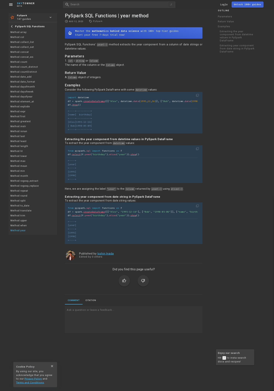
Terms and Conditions (30, 382)
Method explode (20, 106)
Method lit (16, 151)
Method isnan (18, 131)
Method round (18, 195)
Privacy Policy (33, 378)
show (75, 105)
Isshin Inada (105, 253)
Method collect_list (22, 42)
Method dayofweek (21, 91)
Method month (19, 176)
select (76, 154)
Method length (19, 146)
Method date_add (21, 76)
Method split (18, 200)
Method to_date (19, 205)
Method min (17, 171)
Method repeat (19, 190)
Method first (17, 116)
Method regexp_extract (24, 181)
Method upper (18, 220)
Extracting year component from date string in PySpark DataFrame (237, 48)
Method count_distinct (24, 67)
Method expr (17, 111)
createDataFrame (94, 101)
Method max (17, 161)
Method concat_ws (21, 57)
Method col (17, 37)
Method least (18, 141)
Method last (17, 136)
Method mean (18, 166)
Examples (224, 26)
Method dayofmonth (22, 86)
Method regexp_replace (24, 186)
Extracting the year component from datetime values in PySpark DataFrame (236, 36)
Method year (18, 230)
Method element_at (22, 101)
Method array (18, 32)
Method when (18, 225)
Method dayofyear (21, 96)
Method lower (18, 156)
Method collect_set (22, 47)
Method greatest (20, 121)
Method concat (19, 52)
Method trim (17, 215)
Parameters (225, 16)
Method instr (18, 126)
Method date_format (22, 81)
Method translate (21, 210)
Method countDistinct (23, 72)
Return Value (226, 21)
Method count (18, 62)
